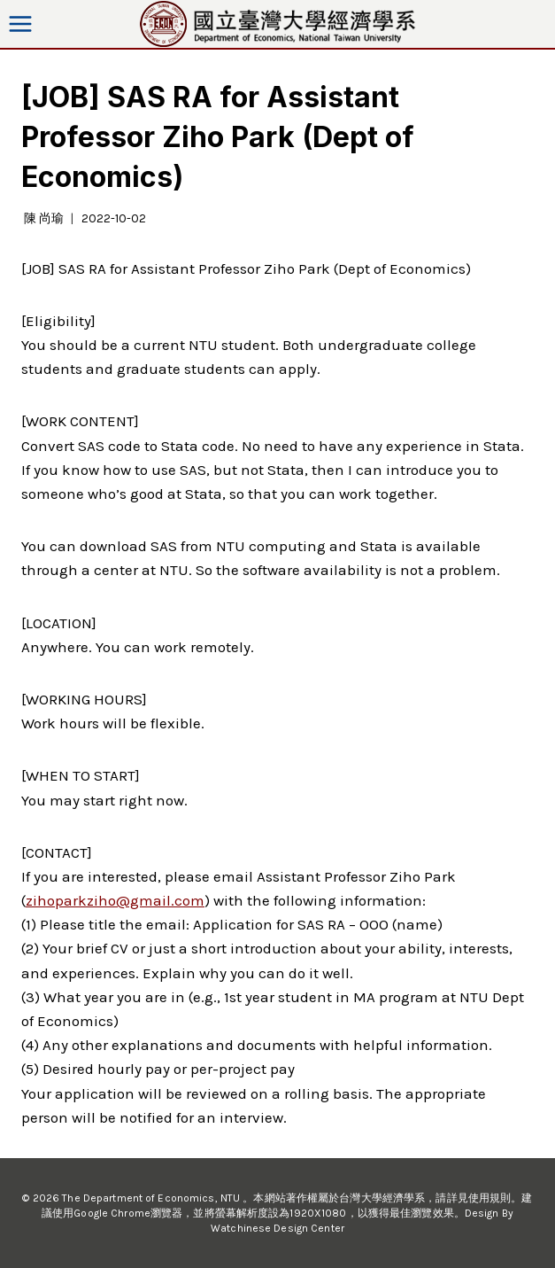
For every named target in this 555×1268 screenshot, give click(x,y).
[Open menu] (21, 23)
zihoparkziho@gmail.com (115, 900)
